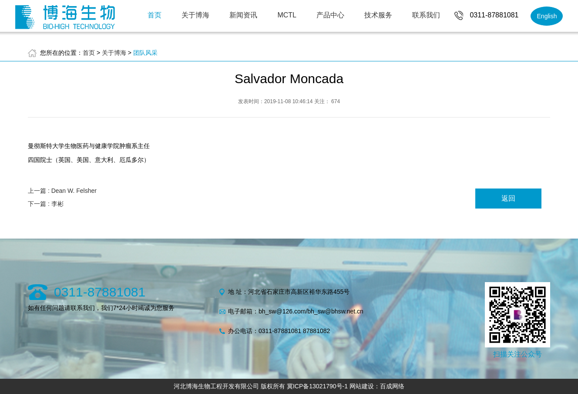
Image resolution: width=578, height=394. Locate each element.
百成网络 (392, 386)
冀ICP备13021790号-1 (317, 386)
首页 (154, 15)
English (547, 16)
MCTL (286, 15)
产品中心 (330, 15)
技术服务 (378, 15)
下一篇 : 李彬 (46, 203)
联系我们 (426, 15)
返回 (508, 198)
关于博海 (195, 15)
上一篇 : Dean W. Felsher (62, 190)
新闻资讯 (243, 15)
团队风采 (145, 52)
